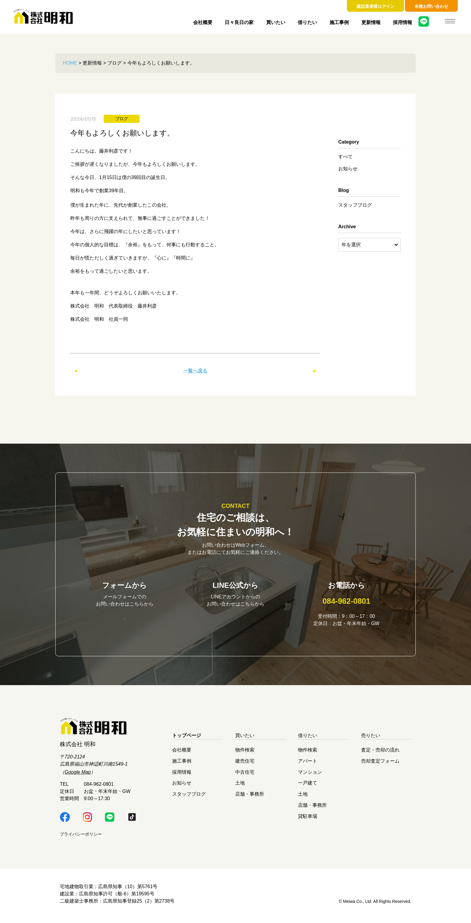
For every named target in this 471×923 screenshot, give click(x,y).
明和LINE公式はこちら (235, 621)
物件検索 (244, 753)
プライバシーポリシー (81, 838)
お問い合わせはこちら (125, 622)
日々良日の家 (239, 22)
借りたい (307, 22)
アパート (307, 764)
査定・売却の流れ (380, 753)
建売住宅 (244, 764)
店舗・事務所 (249, 797)
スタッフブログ (355, 205)
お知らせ (347, 168)
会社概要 (202, 22)
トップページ (186, 739)
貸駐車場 (307, 819)
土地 (240, 786)
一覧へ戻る (195, 370)
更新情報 (371, 22)
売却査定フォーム (380, 764)
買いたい (275, 22)
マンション (310, 775)
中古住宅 (244, 775)
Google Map (78, 776)
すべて (345, 156)
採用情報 (402, 22)
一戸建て (307, 786)
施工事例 (339, 22)
